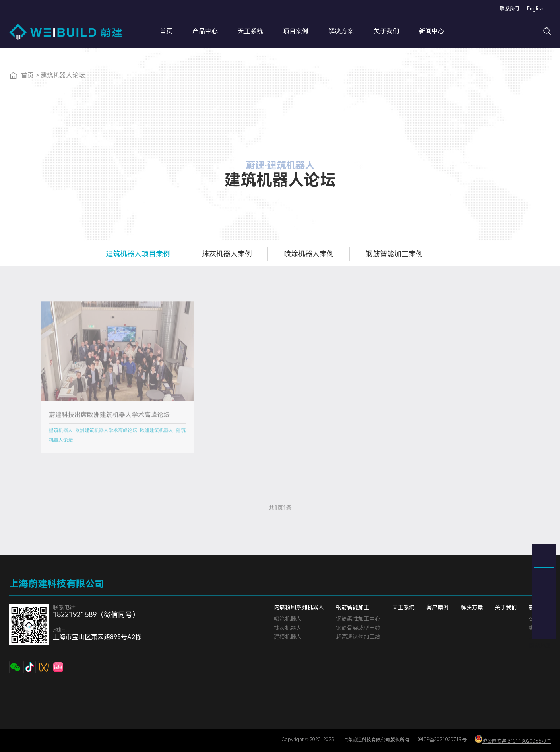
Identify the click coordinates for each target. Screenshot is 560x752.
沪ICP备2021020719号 (442, 739)
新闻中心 (431, 31)
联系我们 (509, 9)
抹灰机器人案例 (227, 254)
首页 (166, 31)
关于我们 (386, 31)
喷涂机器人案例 (309, 254)
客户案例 (437, 607)
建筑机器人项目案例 (138, 254)
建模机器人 (288, 637)
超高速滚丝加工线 (358, 637)
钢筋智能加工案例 (394, 254)
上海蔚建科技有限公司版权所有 (376, 739)
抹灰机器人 (288, 628)
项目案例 (295, 31)
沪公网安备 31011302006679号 (513, 739)
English (535, 9)
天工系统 (250, 31)
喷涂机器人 (288, 619)
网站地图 (540, 646)
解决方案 (341, 31)
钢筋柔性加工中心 (358, 619)
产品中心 (205, 31)
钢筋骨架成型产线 (358, 628)
